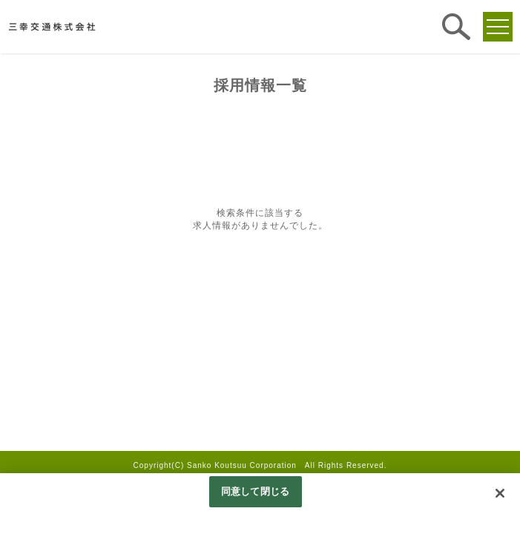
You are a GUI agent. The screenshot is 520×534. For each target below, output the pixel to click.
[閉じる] (500, 493)
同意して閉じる (255, 491)
